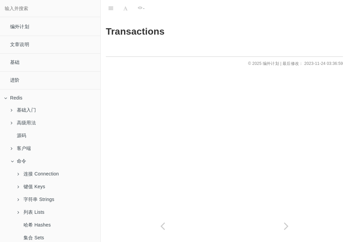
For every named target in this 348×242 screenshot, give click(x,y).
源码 (21, 135)
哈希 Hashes (37, 225)
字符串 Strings (35, 199)
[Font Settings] (125, 8)
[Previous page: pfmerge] (162, 226)
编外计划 (19, 26)
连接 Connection (38, 173)
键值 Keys (31, 186)
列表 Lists (30, 212)
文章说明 (19, 44)
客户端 (21, 148)
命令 (18, 161)
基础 (14, 62)
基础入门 (23, 110)
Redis (13, 97)
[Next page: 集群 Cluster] (286, 226)
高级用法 (23, 122)
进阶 (14, 80)
